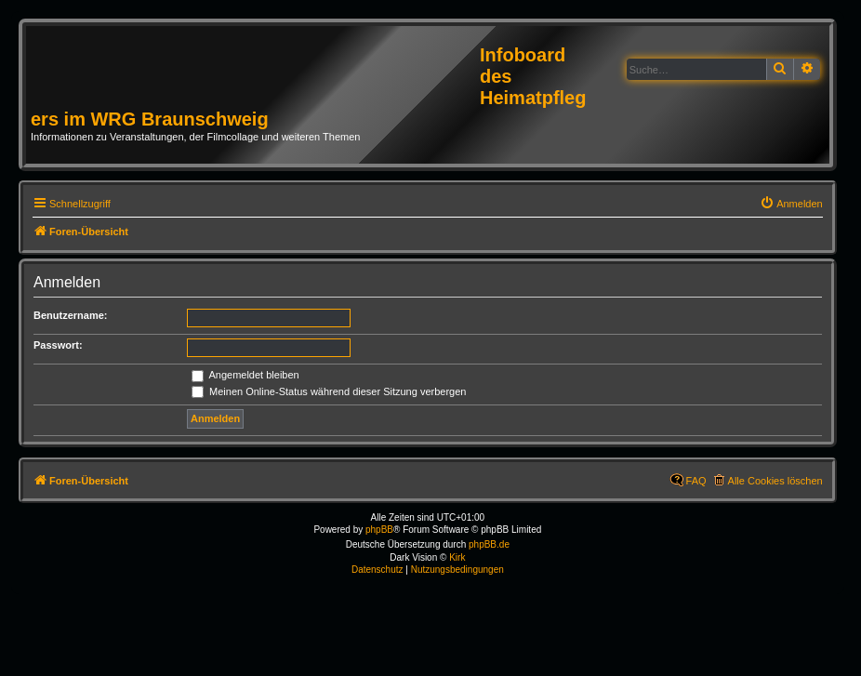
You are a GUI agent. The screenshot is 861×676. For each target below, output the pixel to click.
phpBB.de (489, 544)
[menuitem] (791, 203)
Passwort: (58, 345)
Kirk (457, 557)
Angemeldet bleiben (245, 374)
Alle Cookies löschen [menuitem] (775, 480)
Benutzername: (70, 315)
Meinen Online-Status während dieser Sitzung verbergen (329, 391)
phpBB (379, 529)
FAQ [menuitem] (696, 480)
